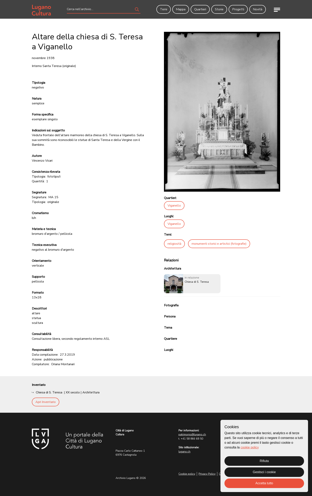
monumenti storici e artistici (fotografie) (219, 244)
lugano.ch (184, 451)
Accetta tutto (264, 483)
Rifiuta (264, 461)
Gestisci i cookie (264, 472)
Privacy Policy (207, 474)
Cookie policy (186, 474)
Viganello (174, 205)
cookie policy (250, 447)
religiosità (174, 244)
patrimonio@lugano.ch (192, 434)
